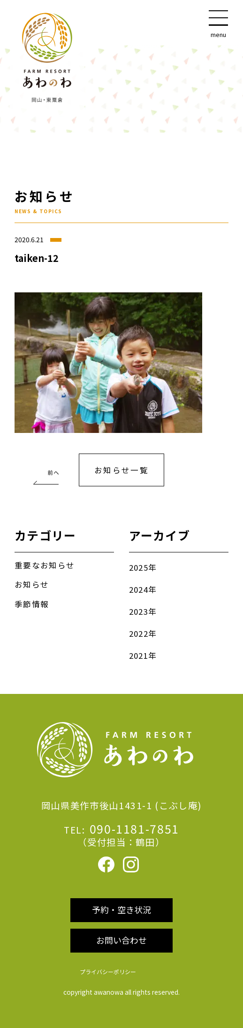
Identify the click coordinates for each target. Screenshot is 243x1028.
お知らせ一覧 (121, 470)
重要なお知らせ (45, 565)
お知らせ (32, 584)
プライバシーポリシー (108, 972)
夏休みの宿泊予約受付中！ (45, 467)
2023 (138, 611)
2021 (138, 655)
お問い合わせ (121, 940)
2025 (138, 567)
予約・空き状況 (121, 909)
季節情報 (32, 604)
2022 (138, 633)
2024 (138, 589)
